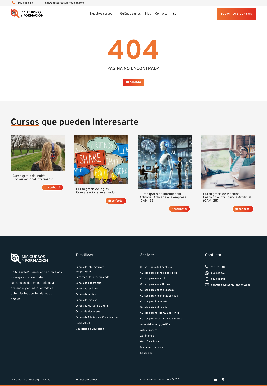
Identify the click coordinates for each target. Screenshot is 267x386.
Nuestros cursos (101, 14)
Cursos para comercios (154, 278)
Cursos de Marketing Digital (92, 305)
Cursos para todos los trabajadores (161, 318)
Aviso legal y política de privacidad (30, 379)
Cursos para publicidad (154, 307)
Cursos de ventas (85, 294)
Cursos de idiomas (86, 300)
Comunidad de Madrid (88, 283)
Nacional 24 (82, 323)
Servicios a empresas (153, 347)
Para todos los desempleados (93, 277)
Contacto (161, 14)
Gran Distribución (150, 341)
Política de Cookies (86, 379)
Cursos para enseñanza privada (159, 295)
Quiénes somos (130, 14)
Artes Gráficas (148, 330)
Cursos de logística (86, 288)
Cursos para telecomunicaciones (159, 313)
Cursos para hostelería (153, 301)
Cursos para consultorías (155, 284)
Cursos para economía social (157, 290)
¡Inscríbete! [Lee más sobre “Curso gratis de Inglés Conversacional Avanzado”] (115, 201)
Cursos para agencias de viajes (158, 273)
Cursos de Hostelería (87, 311)
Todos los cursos (236, 13)
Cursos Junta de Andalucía (156, 267)
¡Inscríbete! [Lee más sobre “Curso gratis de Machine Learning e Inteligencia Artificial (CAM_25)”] (242, 209)
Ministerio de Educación (89, 329)
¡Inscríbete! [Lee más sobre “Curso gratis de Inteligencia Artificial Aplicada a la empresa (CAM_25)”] (179, 209)
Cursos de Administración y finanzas (96, 317)
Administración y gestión (155, 324)
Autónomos (147, 335)
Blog (148, 14)
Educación (146, 353)
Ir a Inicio (133, 82)
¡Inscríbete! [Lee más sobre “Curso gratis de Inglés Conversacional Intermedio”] (52, 188)
